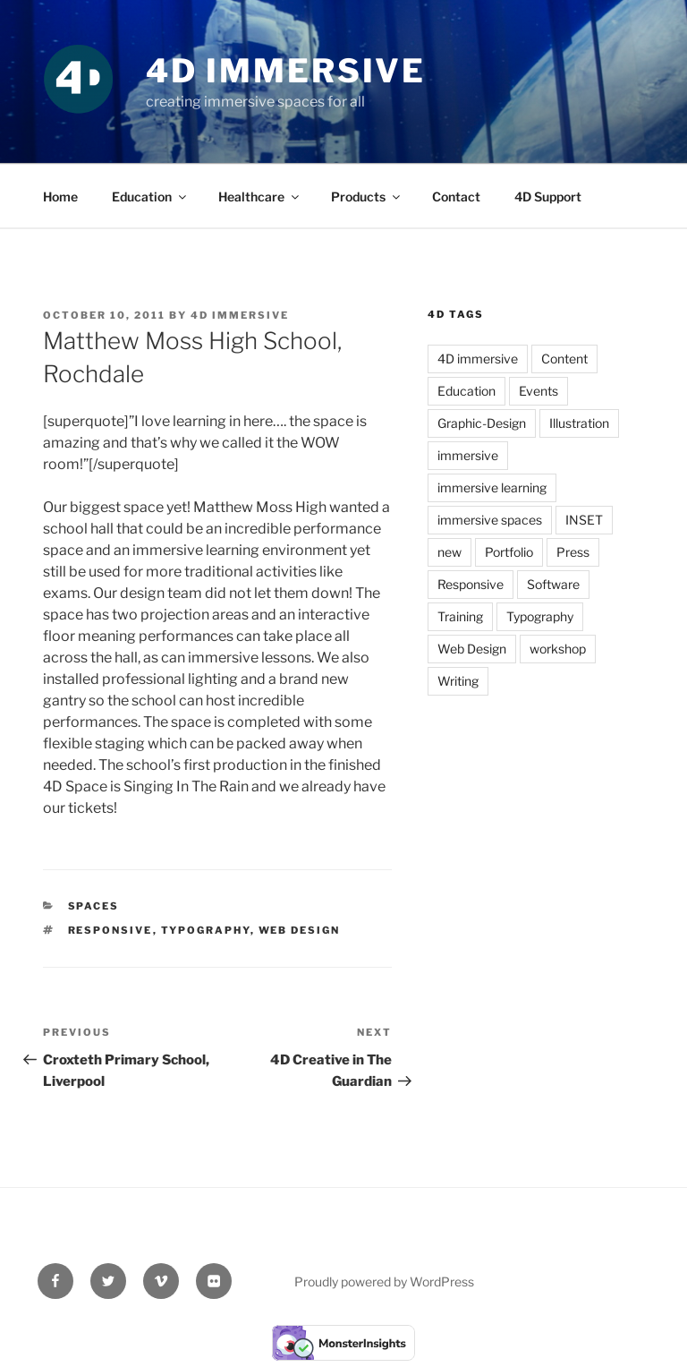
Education (150, 196)
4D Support (547, 196)
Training (460, 616)
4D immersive (477, 358)
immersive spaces (489, 519)
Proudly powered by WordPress (384, 1281)
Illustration (579, 423)
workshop (558, 648)
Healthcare (259, 196)
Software (553, 584)
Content (564, 358)
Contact (456, 196)
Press (572, 552)
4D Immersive (286, 70)
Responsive (110, 930)
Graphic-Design (481, 423)
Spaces (94, 906)
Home (60, 196)
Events (538, 390)
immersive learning (492, 487)
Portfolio (509, 552)
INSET (584, 519)
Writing (458, 680)
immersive (467, 455)
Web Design (300, 930)
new (449, 552)
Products (367, 196)
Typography (205, 930)
